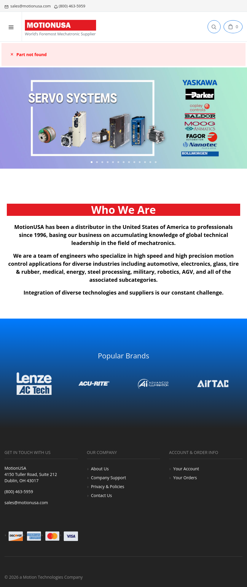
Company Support (108, 477)
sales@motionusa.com (28, 6)
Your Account (186, 469)
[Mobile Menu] (11, 26)
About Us (100, 469)
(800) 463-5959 (70, 6)
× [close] (12, 54)
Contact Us (101, 495)
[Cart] (233, 26)
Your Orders (185, 477)
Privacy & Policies (107, 486)
